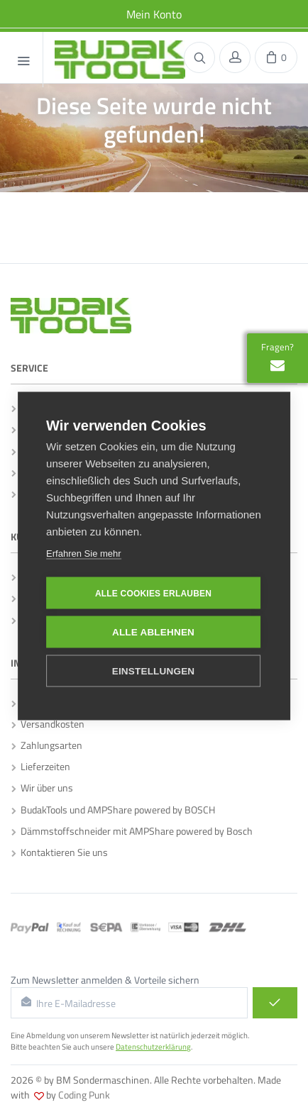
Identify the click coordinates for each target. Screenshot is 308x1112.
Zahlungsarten (46, 745)
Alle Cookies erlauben (153, 593)
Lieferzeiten (40, 766)
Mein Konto (154, 14)
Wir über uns (42, 787)
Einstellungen (153, 670)
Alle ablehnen (153, 631)
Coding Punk (84, 1094)
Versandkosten (47, 723)
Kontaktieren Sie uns (59, 852)
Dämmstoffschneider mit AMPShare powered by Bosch (132, 830)
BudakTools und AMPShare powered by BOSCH (113, 809)
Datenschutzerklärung (153, 1046)
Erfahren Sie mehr (83, 552)
